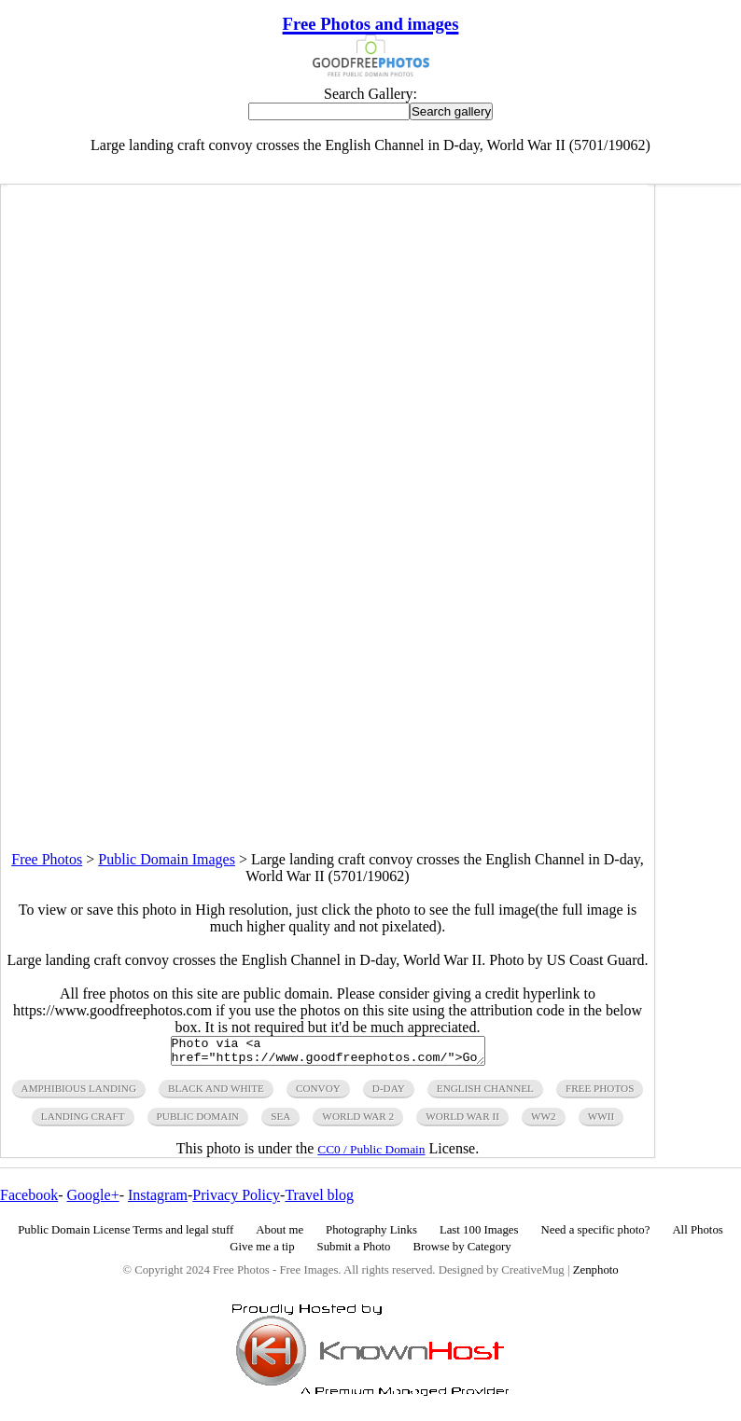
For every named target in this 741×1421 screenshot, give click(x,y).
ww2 (543, 1121)
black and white (216, 1093)
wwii (601, 1121)
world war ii (462, 1121)
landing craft (83, 1121)
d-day (388, 1093)
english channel (485, 1093)
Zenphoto (596, 1275)
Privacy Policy (236, 1200)
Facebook (29, 1200)
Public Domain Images (166, 859)
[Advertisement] (327, 720)
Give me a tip (262, 1252)
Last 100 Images (479, 1235)
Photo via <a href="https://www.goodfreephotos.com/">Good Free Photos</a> (328, 1053)
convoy (318, 1093)
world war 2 (358, 1121)
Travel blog (319, 1200)
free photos (600, 1093)
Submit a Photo (354, 1252)
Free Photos (46, 859)
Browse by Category (462, 1252)
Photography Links (371, 1235)
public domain (198, 1121)
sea (280, 1121)
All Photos (697, 1235)
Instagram (158, 1200)
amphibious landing (78, 1093)
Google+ (93, 1200)
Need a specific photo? (595, 1235)
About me (279, 1235)
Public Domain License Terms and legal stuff (125, 1235)
